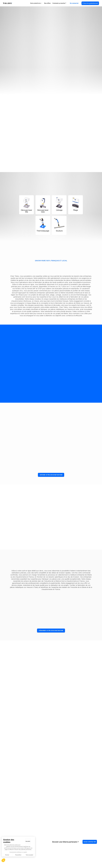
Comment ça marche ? (59, 3)
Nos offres (47, 3)
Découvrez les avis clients (51, 167)
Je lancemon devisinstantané (89, 800)
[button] (36, 3)
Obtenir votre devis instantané (51, 51)
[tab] (28, 439)
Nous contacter (90, 842)
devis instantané (87, 349)
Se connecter (74, 3)
